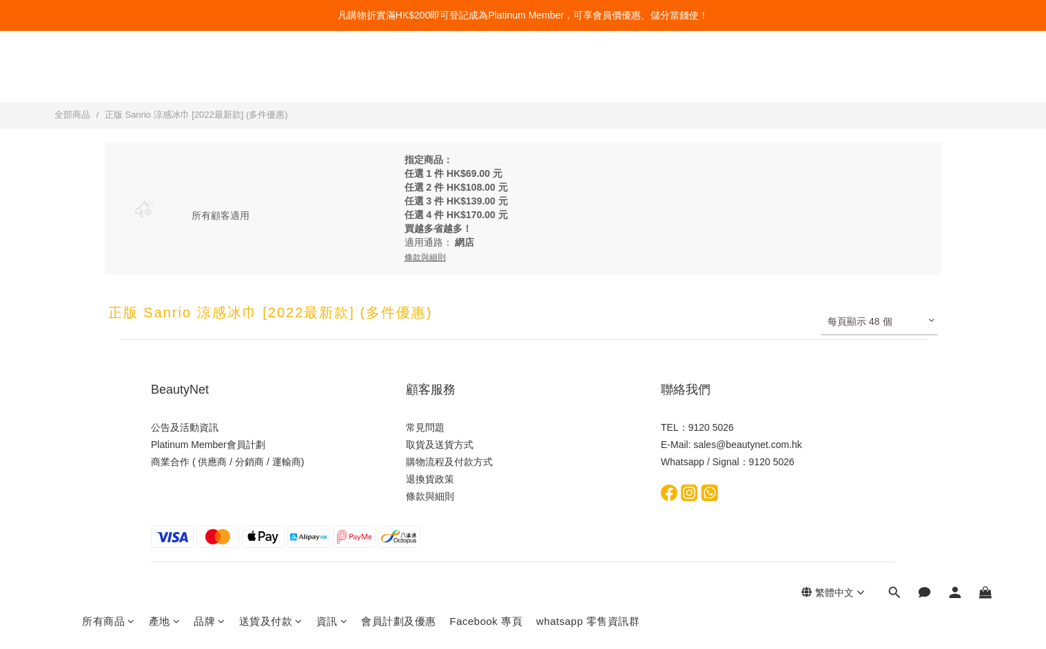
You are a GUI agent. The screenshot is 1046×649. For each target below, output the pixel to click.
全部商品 (72, 114)
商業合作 (170, 461)
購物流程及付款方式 (449, 461)
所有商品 (108, 74)
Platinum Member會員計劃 (208, 444)
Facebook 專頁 (486, 74)
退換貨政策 (430, 479)
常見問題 (425, 427)
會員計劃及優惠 (398, 74)
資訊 (332, 74)
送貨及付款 (270, 74)
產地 (165, 74)
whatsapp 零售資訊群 (587, 74)
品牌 (209, 74)
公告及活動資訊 (184, 427)
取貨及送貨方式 (439, 444)
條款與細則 (430, 496)
